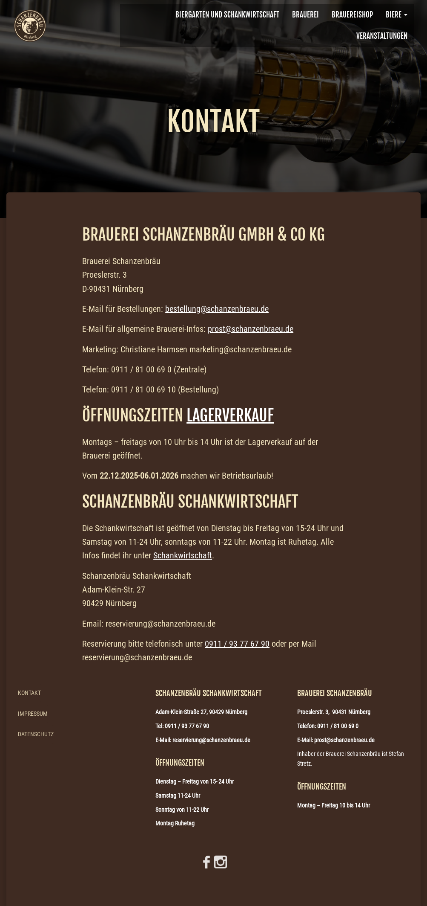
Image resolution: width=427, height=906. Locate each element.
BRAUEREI (305, 14)
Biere (396, 14)
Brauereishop (352, 14)
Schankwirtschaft (182, 555)
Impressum (33, 713)
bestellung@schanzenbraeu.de (217, 309)
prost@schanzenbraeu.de (250, 329)
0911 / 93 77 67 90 (237, 644)
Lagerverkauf (230, 415)
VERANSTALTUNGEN (381, 36)
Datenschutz (36, 734)
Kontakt (29, 692)
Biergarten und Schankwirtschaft (227, 14)
